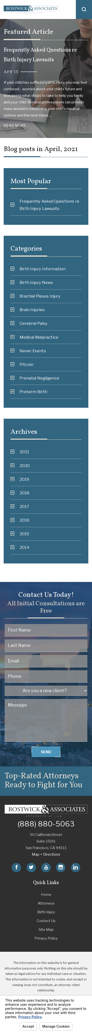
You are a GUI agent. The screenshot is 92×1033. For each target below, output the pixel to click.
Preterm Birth (29, 391)
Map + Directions (46, 854)
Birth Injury (46, 912)
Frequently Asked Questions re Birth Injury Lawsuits (45, 205)
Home (46, 894)
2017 (20, 506)
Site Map (46, 929)
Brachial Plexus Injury (36, 296)
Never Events (28, 350)
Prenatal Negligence (35, 378)
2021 (20, 451)
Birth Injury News (32, 282)
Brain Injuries (28, 309)
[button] (84, 9)
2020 (20, 465)
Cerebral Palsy (29, 323)
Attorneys (46, 903)
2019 (20, 479)
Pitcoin (22, 364)
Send (46, 752)
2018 (20, 492)
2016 (20, 520)
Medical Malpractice (34, 337)
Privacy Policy (46, 938)
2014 (20, 547)
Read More (15, 125)
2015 (20, 533)
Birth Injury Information (38, 268)
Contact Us (46, 920)
